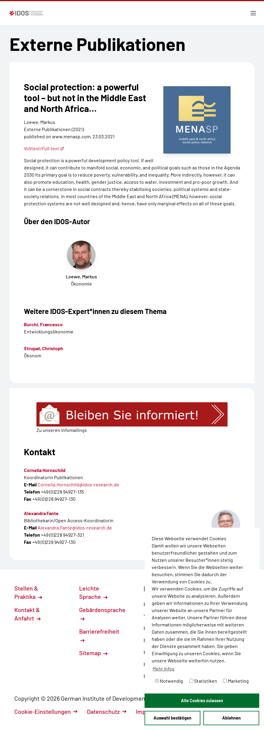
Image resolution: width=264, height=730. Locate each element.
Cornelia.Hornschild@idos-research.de (78, 484)
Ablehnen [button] (231, 717)
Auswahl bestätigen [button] (172, 717)
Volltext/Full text (44, 148)
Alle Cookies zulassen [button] (202, 700)
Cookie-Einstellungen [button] (45, 711)
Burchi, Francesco (43, 324)
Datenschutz (106, 711)
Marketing (236, 681)
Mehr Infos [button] (163, 668)
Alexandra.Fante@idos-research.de (75, 527)
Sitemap (93, 652)
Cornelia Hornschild (44, 470)
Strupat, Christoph (43, 348)
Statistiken (203, 681)
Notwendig (169, 681)
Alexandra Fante (41, 513)
